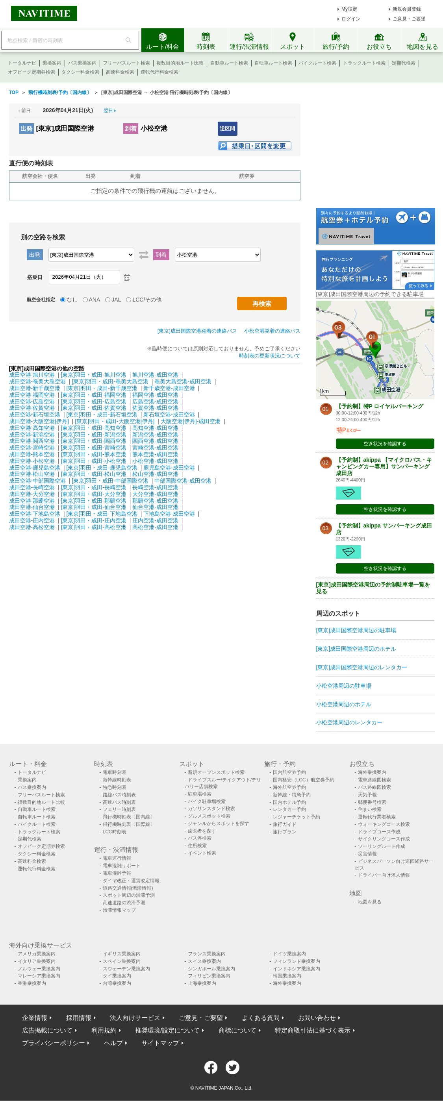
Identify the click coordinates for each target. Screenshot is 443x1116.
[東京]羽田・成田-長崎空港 (93, 487)
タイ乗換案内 (117, 976)
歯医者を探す (202, 831)
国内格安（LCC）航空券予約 (303, 780)
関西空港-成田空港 (155, 441)
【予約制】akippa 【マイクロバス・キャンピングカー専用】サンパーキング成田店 (384, 466)
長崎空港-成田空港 (155, 487)
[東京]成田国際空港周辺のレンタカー (362, 667)
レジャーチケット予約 (296, 817)
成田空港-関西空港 (32, 441)
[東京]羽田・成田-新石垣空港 (101, 414)
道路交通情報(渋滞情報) (128, 888)
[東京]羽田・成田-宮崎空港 (93, 447)
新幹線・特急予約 (292, 795)
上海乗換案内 (202, 983)
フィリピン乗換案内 (209, 976)
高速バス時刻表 (119, 802)
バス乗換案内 (82, 63)
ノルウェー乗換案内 (39, 969)
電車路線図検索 (374, 780)
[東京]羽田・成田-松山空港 (93, 474)
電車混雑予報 (117, 873)
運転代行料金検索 (159, 72)
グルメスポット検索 (209, 816)
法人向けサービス (135, 1017)
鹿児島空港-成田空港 (169, 468)
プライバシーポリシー (53, 1043)
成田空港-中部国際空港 (37, 480)
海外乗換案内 (372, 772)
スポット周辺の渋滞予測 (129, 895)
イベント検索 (202, 853)
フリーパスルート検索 (126, 63)
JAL (116, 299)
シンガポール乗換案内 (211, 969)
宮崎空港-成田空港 (155, 447)
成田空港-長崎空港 (32, 487)
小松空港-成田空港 (155, 461)
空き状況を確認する (385, 443)
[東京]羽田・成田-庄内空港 (93, 520)
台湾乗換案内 (117, 983)
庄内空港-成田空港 (155, 520)
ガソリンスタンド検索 (211, 808)
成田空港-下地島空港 (35, 514)
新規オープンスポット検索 (216, 772)
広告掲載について (47, 1030)
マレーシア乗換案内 (39, 976)
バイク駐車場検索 (207, 801)
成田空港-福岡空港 (32, 395)
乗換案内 (52, 63)
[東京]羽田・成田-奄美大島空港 (110, 381)
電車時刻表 (114, 772)
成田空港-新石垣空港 (35, 414)
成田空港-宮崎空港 (32, 447)
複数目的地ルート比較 (180, 63)
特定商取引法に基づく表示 (312, 1030)
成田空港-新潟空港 (32, 434)
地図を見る (370, 902)
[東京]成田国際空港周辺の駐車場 (356, 630)
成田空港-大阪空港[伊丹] (39, 421)
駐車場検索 (199, 794)
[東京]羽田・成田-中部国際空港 (110, 480)
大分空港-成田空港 (155, 494)
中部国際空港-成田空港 (182, 480)
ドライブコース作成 (379, 832)
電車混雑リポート (122, 865)
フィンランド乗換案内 (296, 961)
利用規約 (104, 1030)
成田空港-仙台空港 (32, 507)
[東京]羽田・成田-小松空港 (93, 461)
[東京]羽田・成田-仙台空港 (93, 507)
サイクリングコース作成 (384, 839)
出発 (26, 128)
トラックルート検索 (364, 63)
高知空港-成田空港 (155, 428)
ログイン (350, 19)
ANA (94, 299)
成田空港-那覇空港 (32, 501)
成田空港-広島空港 (32, 401)
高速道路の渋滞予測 (124, 902)
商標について (237, 1030)
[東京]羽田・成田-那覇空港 (93, 501)
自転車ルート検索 (273, 63)
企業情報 (34, 1017)
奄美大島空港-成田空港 (182, 381)
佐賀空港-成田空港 (155, 408)
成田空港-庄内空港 (32, 520)
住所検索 (197, 845)
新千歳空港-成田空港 (169, 388)
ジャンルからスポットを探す (218, 823)
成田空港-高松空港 (32, 527)
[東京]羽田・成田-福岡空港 (93, 395)
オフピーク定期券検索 (31, 72)
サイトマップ (160, 1043)
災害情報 (367, 854)
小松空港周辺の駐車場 (343, 686)
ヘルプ (113, 1043)
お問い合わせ (317, 1017)
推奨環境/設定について (167, 1030)
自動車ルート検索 (229, 63)
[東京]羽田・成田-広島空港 (93, 401)
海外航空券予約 (289, 787)
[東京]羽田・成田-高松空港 (93, 527)
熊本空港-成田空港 (155, 454)
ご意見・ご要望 (409, 19)
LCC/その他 (146, 299)
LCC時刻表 (114, 832)
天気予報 (367, 795)
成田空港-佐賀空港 (32, 408)
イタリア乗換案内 (37, 961)
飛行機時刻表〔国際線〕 (129, 824)
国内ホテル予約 (289, 802)
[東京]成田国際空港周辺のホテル (356, 649)
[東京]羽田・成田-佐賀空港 (93, 408)
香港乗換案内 (32, 983)
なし (72, 299)
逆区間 (227, 128)
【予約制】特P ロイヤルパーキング (380, 406)
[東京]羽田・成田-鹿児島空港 (101, 468)
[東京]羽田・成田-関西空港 (93, 441)
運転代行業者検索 (377, 817)
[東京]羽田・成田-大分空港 (93, 494)
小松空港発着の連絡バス (272, 331)
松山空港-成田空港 (155, 474)
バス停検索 (199, 838)
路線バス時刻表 (119, 795)
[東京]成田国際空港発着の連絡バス (197, 331)
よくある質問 (261, 1017)
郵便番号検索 (372, 802)
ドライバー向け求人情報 (384, 875)
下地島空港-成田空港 (169, 514)
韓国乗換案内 (287, 976)
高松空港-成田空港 (155, 527)
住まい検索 (370, 809)
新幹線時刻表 (117, 780)
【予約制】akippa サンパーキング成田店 (384, 528)
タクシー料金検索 (80, 72)
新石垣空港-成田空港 (169, 414)
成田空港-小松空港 (32, 461)
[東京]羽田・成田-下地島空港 (101, 514)
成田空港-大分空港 (32, 494)
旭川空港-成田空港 (155, 375)
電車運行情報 (117, 858)
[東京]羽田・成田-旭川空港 (93, 375)
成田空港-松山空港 (32, 474)
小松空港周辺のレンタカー (349, 722)
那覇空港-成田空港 (155, 501)
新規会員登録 (407, 9)
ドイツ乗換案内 (289, 954)
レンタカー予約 (289, 809)
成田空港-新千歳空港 (35, 388)
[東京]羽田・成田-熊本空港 (93, 454)
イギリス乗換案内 (122, 954)
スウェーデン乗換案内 (126, 969)
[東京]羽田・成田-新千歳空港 (101, 388)
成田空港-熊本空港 (32, 454)
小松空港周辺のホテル (343, 704)
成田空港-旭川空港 (32, 375)
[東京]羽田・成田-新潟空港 (93, 434)
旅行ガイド (285, 824)
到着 (131, 128)
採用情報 (78, 1017)
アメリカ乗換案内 (37, 954)
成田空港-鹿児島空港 (35, 468)
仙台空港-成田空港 (155, 507)
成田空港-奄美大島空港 (37, 381)
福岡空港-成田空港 (155, 395)
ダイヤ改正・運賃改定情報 (131, 880)
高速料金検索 (120, 72)
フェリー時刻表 (119, 809)
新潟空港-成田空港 (155, 434)
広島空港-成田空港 (155, 401)
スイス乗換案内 (204, 961)
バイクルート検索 (317, 63)
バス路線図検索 (374, 787)
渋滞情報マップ (119, 910)
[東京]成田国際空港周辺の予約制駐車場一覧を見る (373, 587)
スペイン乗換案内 (122, 961)
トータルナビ (22, 63)
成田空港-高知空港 (32, 428)
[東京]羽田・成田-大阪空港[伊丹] (114, 421)
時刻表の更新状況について (269, 356)
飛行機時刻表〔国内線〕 (129, 817)
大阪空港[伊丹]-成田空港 (191, 421)
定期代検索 (403, 63)
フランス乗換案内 (207, 954)
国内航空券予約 (289, 772)
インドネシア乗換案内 (296, 969)
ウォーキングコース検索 (384, 824)
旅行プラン (285, 832)
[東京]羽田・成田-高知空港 (93, 428)
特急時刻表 (114, 787)
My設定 (349, 9)
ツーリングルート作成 (381, 846)
